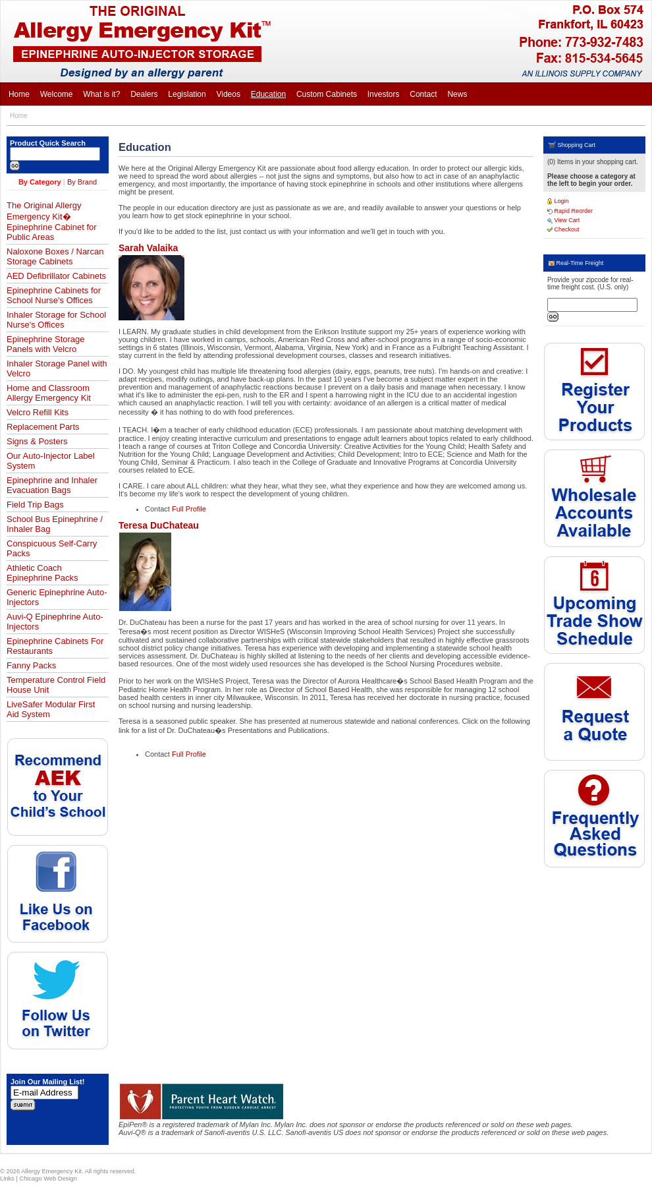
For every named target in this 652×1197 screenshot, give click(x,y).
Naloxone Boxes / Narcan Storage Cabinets (55, 256)
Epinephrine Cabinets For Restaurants (55, 646)
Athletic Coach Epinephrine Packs (42, 573)
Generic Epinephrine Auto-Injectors (57, 597)
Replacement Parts (43, 427)
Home (19, 115)
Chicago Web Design (47, 1178)
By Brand (82, 182)
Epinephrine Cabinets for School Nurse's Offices (54, 295)
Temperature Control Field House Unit (56, 685)
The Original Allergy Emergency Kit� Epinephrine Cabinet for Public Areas (52, 221)
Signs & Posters (37, 441)
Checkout (563, 229)
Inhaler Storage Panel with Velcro (57, 368)
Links (7, 1178)
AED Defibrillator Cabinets (56, 276)
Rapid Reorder (570, 211)
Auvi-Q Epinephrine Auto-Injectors (55, 621)
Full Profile (189, 509)
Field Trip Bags (35, 505)
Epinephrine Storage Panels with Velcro (46, 344)
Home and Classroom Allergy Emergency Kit (49, 393)
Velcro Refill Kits (37, 412)
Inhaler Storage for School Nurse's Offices (56, 320)
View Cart (563, 220)
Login (558, 201)
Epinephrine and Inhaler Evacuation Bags (52, 485)
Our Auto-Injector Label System (51, 461)
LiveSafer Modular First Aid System (51, 709)
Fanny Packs (31, 665)
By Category (39, 182)
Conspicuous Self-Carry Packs (52, 548)
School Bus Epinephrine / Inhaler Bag (55, 524)
